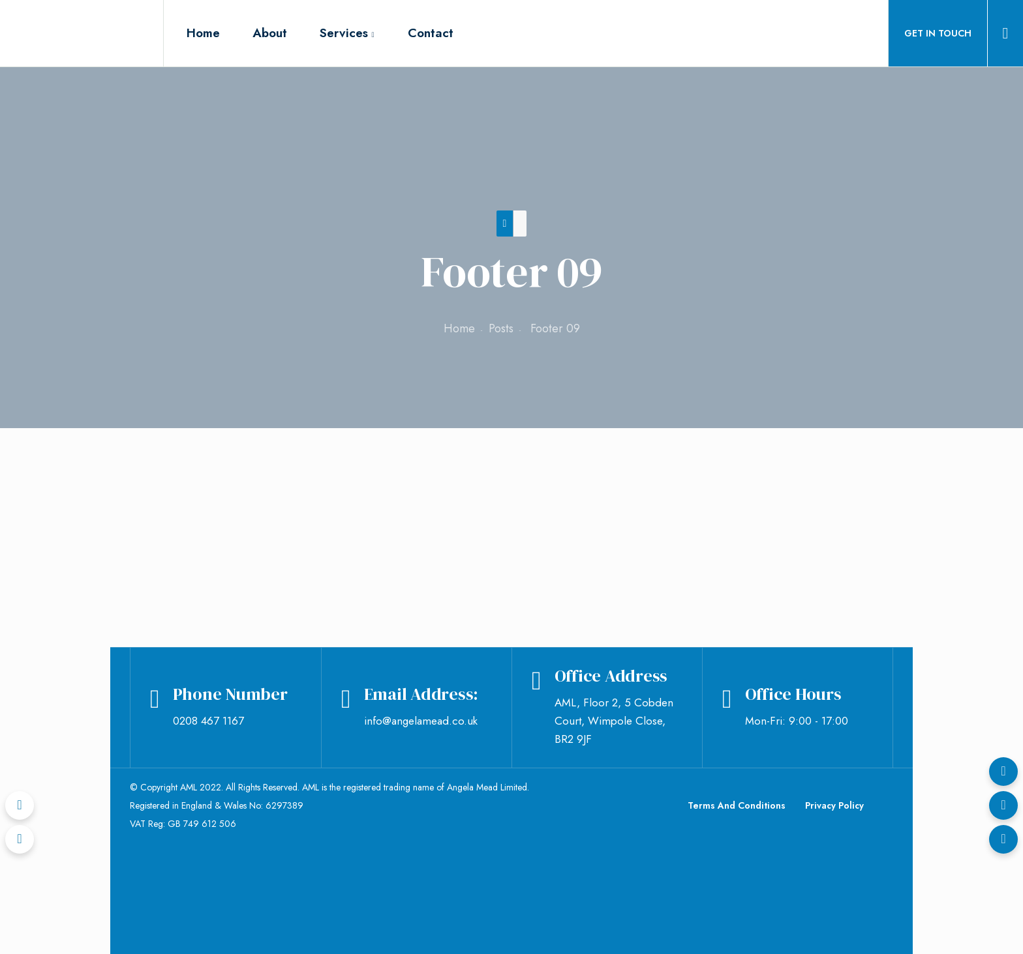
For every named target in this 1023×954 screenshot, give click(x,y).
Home (459, 328)
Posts (501, 328)
